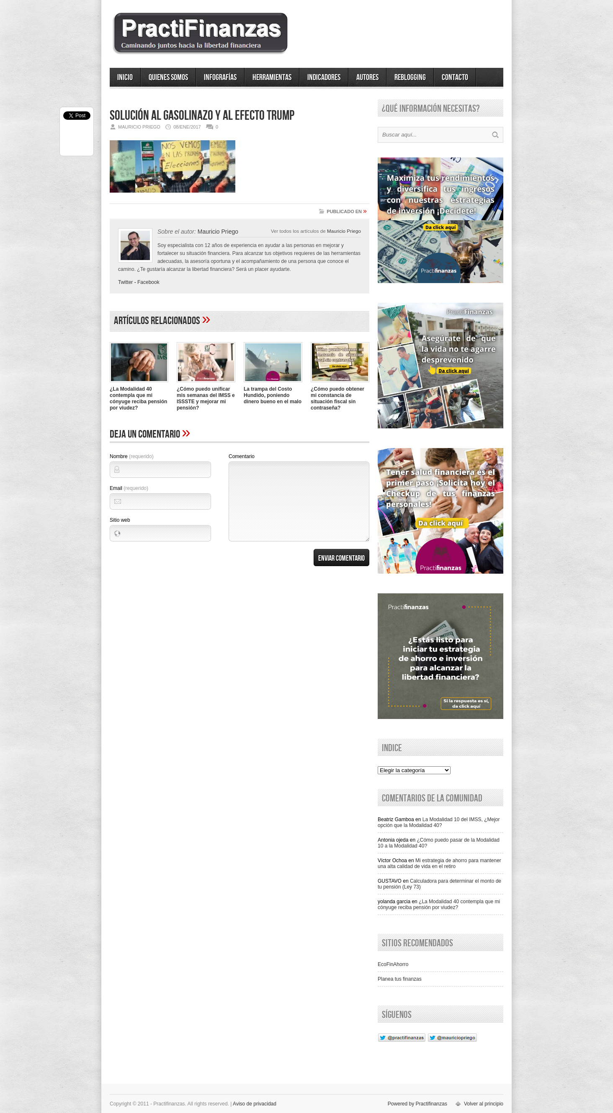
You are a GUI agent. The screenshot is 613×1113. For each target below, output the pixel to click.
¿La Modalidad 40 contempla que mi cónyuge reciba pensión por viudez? (138, 398)
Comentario (242, 456)
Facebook (148, 282)
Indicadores (323, 77)
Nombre (132, 456)
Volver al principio (483, 1104)
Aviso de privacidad (254, 1104)
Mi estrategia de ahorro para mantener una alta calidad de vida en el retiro (439, 863)
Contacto (455, 77)
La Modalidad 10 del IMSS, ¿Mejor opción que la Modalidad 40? (439, 822)
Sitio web (120, 520)
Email (129, 488)
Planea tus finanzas (400, 979)
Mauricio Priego (344, 231)
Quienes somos (168, 77)
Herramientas (271, 77)
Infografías (220, 77)
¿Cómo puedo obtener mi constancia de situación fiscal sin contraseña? (337, 398)
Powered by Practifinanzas (417, 1104)
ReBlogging (410, 77)
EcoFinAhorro (393, 964)
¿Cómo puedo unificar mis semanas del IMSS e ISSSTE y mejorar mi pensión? (206, 398)
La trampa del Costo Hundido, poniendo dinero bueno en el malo (272, 395)
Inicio (125, 77)
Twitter (125, 282)
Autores (367, 77)
